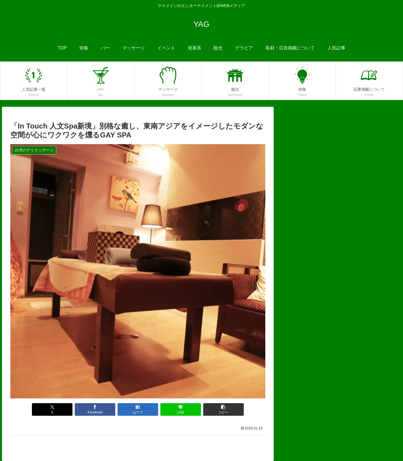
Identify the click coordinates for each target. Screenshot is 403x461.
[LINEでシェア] (180, 409)
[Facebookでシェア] (95, 409)
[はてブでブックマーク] (138, 409)
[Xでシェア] (52, 409)
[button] (223, 409)
